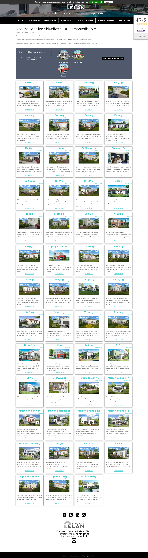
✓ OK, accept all (96, 2)
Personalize (108, 2)
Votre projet (67, 20)
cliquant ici (81, 536)
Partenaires (124, 20)
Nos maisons (34, 20)
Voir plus (140, 30)
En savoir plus (29, 109)
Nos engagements (106, 20)
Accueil (21, 20)
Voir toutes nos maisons (113, 58)
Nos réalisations (85, 20)
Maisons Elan (50, 20)
